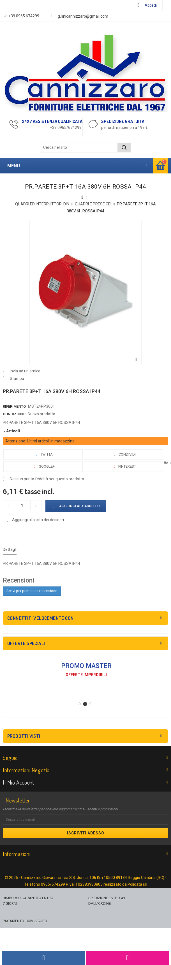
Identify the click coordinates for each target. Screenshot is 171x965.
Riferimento (14, 406)
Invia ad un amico (25, 371)
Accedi (151, 5)
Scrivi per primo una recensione (31, 591)
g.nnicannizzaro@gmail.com (83, 16)
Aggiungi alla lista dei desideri (37, 520)
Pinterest (123, 466)
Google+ (43, 466)
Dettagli (10, 549)
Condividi (124, 454)
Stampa (17, 378)
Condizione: (14, 414)
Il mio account (18, 782)
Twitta (43, 454)
